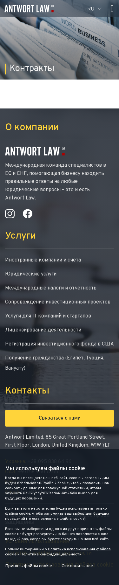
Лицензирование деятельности (43, 330)
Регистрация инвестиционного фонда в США (59, 344)
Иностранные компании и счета (43, 260)
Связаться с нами (60, 418)
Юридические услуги (30, 274)
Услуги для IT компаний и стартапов (48, 316)
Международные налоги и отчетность (50, 288)
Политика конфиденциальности (51, 554)
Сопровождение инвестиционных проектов (57, 302)
